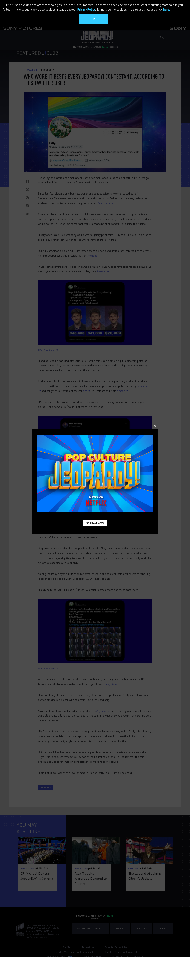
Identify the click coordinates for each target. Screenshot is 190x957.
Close (155, 426)
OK (93, 19)
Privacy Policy (86, 9)
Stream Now (95, 523)
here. (166, 9)
